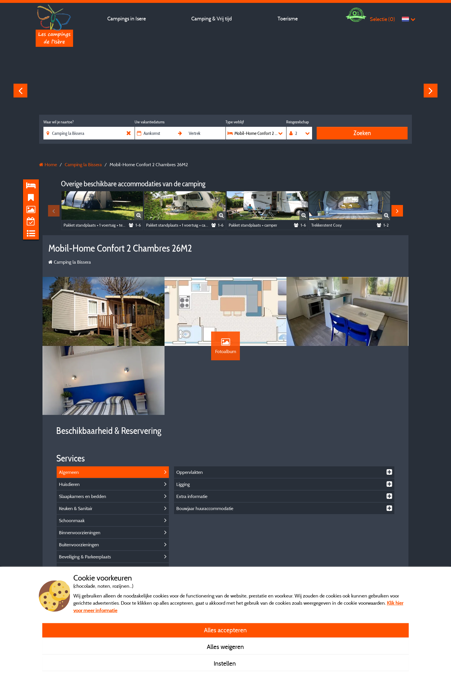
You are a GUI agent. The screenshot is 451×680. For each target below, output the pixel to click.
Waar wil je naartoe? (58, 121)
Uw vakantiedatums (150, 121)
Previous (20, 90)
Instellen (225, 663)
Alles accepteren (225, 630)
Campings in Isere (126, 18)
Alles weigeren (225, 646)
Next (430, 90)
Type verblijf (235, 121)
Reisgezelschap (297, 121)
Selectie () (382, 19)
